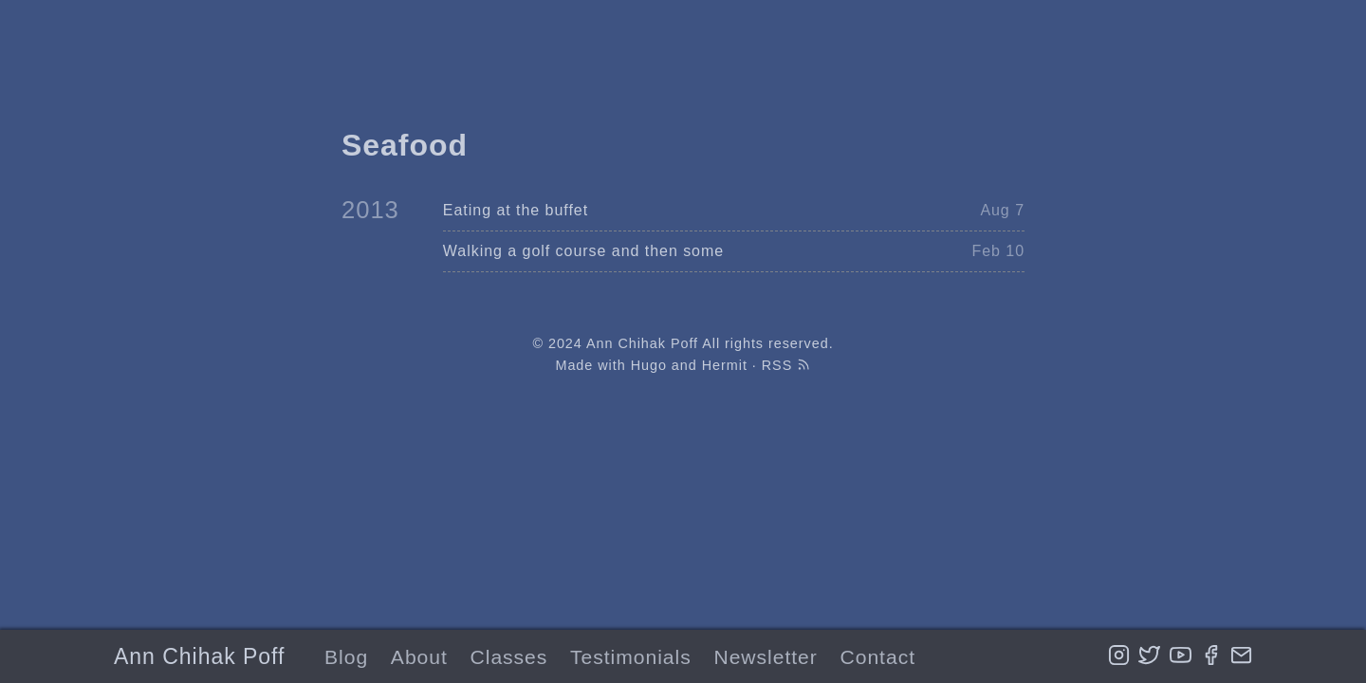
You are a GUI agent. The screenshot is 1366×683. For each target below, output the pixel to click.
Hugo (649, 365)
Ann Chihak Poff (199, 656)
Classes (509, 657)
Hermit (725, 365)
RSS (786, 365)
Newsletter (765, 657)
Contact (877, 657)
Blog (346, 657)
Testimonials (631, 657)
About (419, 657)
